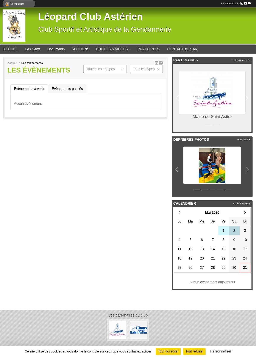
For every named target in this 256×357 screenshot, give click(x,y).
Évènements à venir (29, 89)
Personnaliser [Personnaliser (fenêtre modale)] (220, 351)
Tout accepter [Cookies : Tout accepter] (168, 351)
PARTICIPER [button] (147, 49)
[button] (177, 98)
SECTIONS (80, 49)
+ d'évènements (241, 203)
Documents (56, 49)
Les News (32, 49)
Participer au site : (236, 3)
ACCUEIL (10, 49)
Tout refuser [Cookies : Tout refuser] (194, 351)
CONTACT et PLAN (182, 49)
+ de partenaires (241, 60)
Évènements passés (67, 89)
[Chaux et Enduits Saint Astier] (139, 330)
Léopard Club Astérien (90, 16)
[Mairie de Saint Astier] (117, 330)
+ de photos (243, 139)
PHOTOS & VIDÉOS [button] (112, 49)
